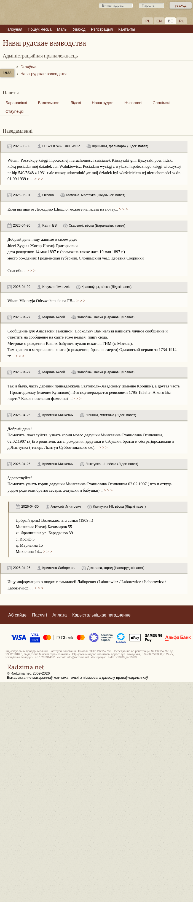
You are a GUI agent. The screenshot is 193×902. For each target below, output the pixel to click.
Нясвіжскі (132, 103)
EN (159, 21)
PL (147, 21)
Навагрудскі (102, 103)
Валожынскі (48, 103)
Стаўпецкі (14, 111)
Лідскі (76, 103)
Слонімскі (161, 103)
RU (181, 21)
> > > (38, 179)
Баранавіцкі (16, 103)
